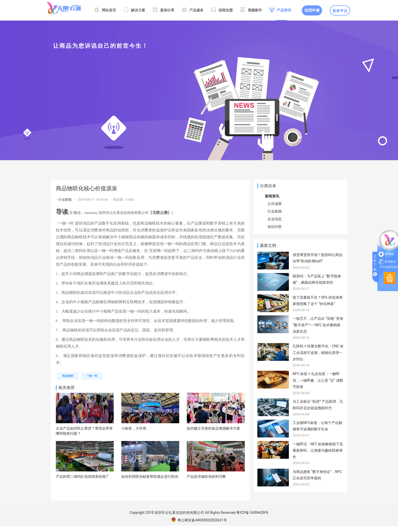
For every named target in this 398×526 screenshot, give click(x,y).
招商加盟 (222, 10)
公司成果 (275, 204)
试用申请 (312, 10)
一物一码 (91, 376)
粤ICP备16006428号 (252, 513)
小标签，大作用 (133, 428)
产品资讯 (280, 10)
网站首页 (105, 10)
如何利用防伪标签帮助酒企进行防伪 (149, 476)
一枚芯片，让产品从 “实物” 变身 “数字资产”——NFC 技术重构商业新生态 (318, 324)
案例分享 (163, 10)
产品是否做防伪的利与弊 (206, 476)
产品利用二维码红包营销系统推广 (82, 476)
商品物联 (67, 376)
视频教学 (251, 10)
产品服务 (193, 10)
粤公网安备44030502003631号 (199, 520)
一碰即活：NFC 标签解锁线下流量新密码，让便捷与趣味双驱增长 (318, 450)
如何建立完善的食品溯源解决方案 (213, 428)
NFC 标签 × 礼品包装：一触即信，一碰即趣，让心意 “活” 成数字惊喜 (318, 380)
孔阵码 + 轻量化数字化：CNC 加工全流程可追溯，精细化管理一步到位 (318, 352)
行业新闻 (65, 199)
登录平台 (339, 11)
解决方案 (134, 10)
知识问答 (275, 227)
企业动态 (275, 219)
